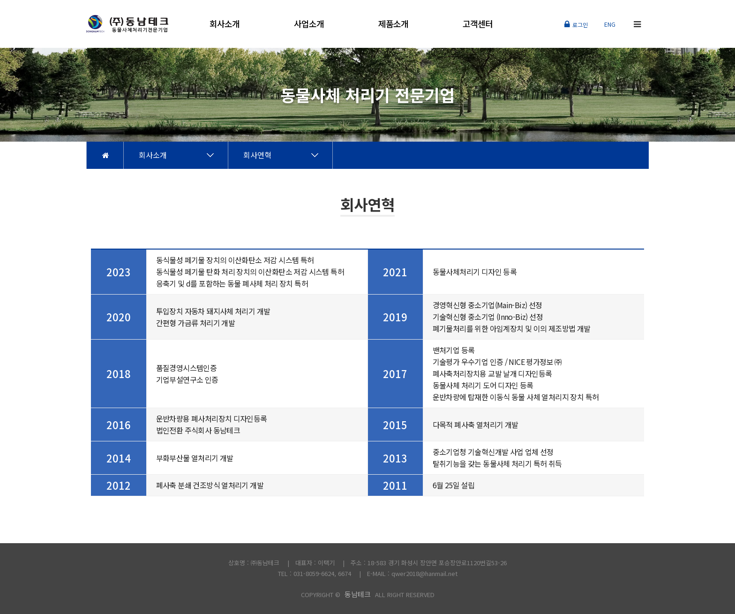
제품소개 (393, 23)
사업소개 (309, 23)
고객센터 (478, 23)
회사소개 (225, 23)
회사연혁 (257, 154)
